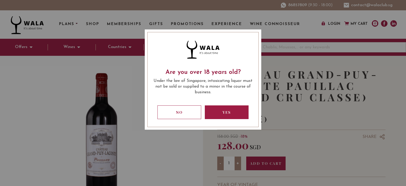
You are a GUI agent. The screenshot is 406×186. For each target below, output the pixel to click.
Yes (227, 112)
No (179, 112)
